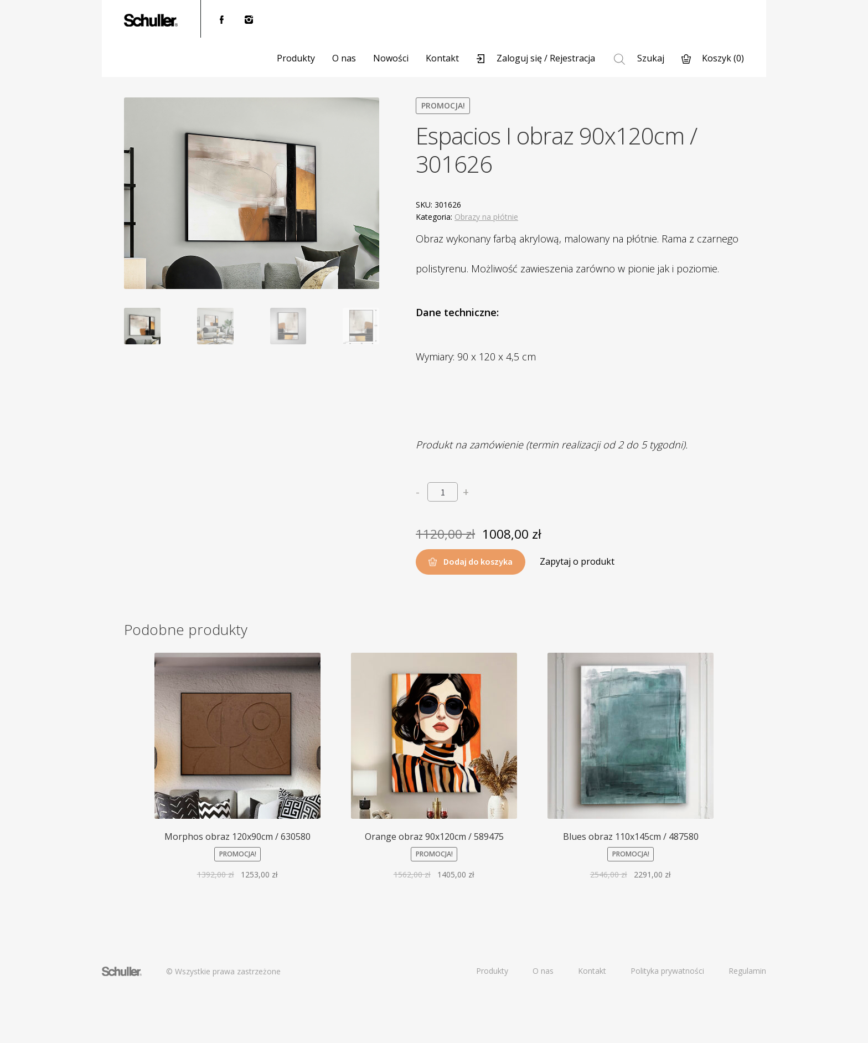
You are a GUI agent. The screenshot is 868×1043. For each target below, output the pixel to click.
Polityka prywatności (667, 970)
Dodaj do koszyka (478, 561)
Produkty (296, 58)
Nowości (391, 58)
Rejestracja (572, 58)
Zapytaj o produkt (577, 561)
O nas (344, 58)
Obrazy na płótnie (486, 216)
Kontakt (442, 58)
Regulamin (747, 970)
